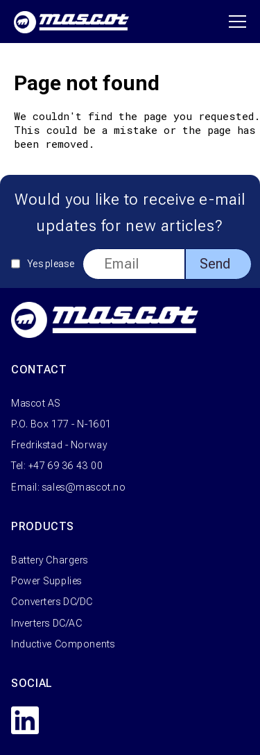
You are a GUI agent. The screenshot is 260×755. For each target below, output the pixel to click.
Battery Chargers (49, 560)
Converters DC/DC (52, 601)
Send (215, 263)
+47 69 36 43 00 (65, 465)
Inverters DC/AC (46, 623)
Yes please (50, 263)
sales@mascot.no (83, 487)
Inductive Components (62, 644)
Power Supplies (46, 580)
